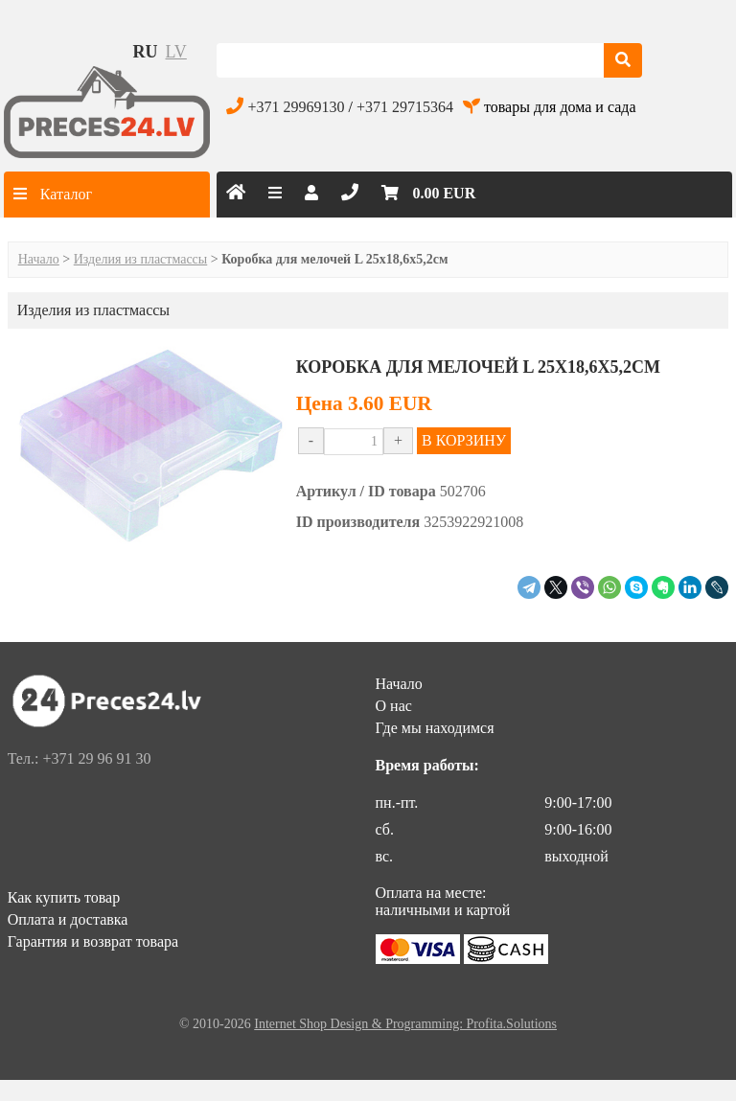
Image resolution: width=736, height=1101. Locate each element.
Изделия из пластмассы (141, 259)
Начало (38, 259)
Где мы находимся (435, 728)
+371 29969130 (295, 107)
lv (176, 51)
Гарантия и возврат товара (93, 941)
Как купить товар (64, 897)
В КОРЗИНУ (464, 440)
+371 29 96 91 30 (96, 758)
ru (145, 51)
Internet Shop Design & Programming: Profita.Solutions (405, 1024)
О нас (394, 706)
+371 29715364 (404, 107)
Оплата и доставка (68, 919)
